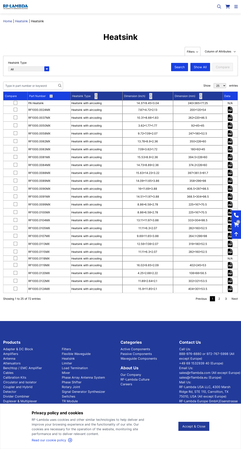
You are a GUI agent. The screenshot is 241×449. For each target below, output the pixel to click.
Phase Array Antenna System (83, 377)
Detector (9, 392)
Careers (126, 384)
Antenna (9, 358)
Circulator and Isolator (20, 382)
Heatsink (21, 21)
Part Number (41, 96)
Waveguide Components (138, 358)
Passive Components (136, 354)
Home (7, 21)
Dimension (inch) (138, 96)
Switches (68, 396)
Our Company (130, 375)
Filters (66, 349)
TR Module (70, 401)
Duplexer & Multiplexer (20, 401)
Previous (201, 298)
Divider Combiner (16, 396)
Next (235, 298)
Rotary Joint (71, 387)
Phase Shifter (72, 382)
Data (227, 96)
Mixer (66, 373)
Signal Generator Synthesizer (83, 392)
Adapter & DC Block (18, 349)
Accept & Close (193, 426)
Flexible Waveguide (76, 354)
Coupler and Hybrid (17, 387)
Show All (200, 67)
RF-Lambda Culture (134, 379)
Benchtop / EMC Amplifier (22, 368)
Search (179, 67)
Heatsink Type (84, 96)
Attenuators (11, 363)
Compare (223, 67)
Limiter (67, 363)
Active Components (135, 349)
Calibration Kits (14, 377)
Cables (8, 373)
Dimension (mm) (188, 96)
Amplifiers (10, 354)
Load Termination (75, 368)
